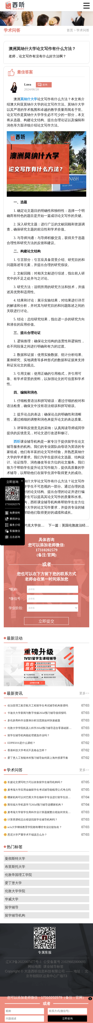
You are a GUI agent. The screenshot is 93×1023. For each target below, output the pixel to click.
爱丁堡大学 (13, 883)
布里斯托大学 (15, 867)
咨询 (44, 84)
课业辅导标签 (53, 966)
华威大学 (11, 899)
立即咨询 (67, 1018)
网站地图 (34, 966)
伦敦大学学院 (15, 891)
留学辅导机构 (15, 915)
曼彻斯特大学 (15, 858)
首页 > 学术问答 (78, 30)
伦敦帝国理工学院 (18, 875)
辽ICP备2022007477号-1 (23, 962)
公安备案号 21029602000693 (64, 962)
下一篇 (68, 525)
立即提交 (46, 621)
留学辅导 (11, 907)
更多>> (84, 693)
